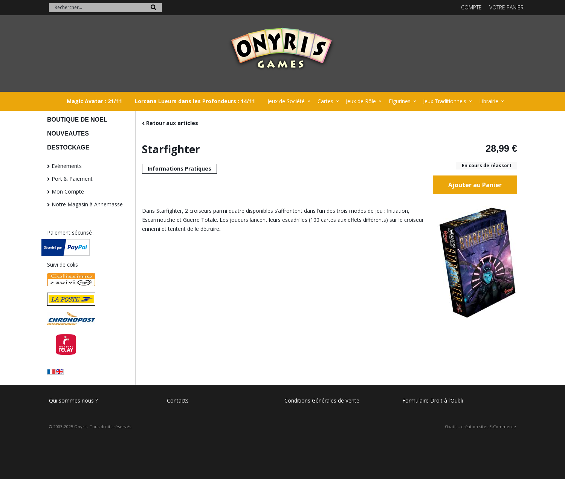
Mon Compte (68, 191)
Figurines (400, 101)
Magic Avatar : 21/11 (94, 101)
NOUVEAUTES (68, 133)
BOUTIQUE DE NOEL (77, 119)
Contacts (178, 400)
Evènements (67, 165)
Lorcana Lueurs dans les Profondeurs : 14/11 (195, 101)
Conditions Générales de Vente (321, 400)
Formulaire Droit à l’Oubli (432, 400)
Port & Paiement (72, 178)
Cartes (325, 101)
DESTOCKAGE (68, 147)
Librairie (488, 101)
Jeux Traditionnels (444, 101)
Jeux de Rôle (361, 101)
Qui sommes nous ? (73, 400)
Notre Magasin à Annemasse (87, 204)
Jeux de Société (286, 101)
